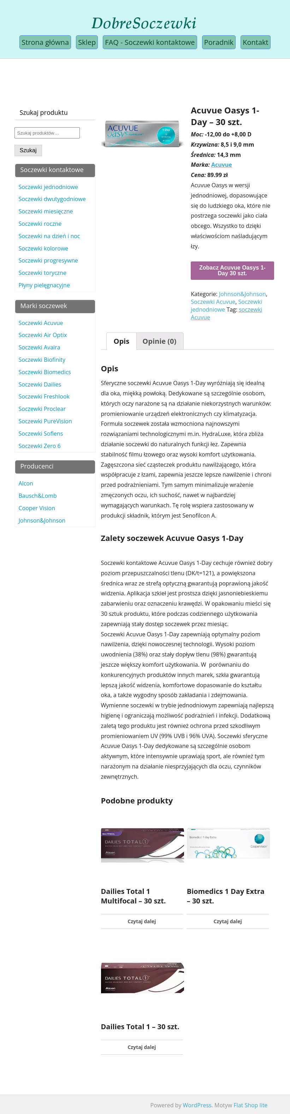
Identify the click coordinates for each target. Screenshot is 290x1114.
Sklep (87, 42)
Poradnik (218, 42)
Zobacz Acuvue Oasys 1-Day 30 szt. (232, 270)
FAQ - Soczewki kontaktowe (150, 42)
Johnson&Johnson (242, 294)
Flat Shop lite (250, 1105)
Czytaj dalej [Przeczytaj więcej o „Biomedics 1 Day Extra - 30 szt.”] (228, 921)
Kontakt (255, 42)
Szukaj (28, 150)
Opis (122, 341)
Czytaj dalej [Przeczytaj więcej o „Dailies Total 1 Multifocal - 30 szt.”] (142, 921)
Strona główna (45, 42)
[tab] (121, 341)
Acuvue (221, 165)
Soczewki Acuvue (213, 302)
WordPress (197, 1105)
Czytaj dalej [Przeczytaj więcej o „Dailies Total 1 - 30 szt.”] (142, 1047)
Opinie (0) (159, 341)
